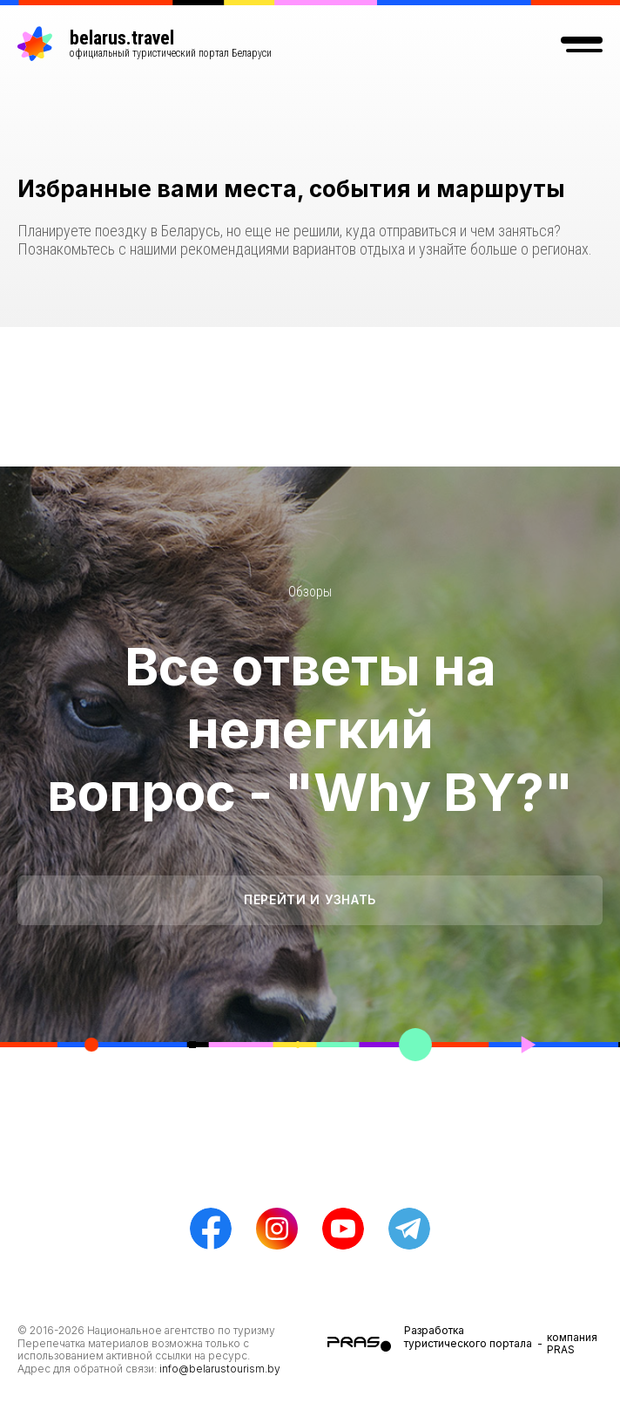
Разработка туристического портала (468, 1336)
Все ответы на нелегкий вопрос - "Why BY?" (310, 729)
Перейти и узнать (310, 899)
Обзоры (310, 591)
